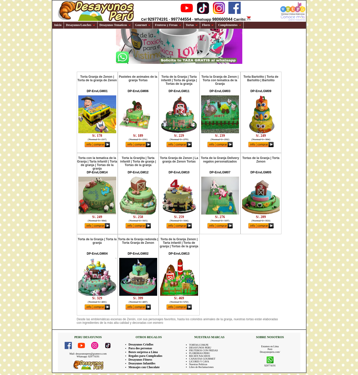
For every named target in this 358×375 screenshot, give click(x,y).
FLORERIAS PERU (199, 353)
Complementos (229, 25)
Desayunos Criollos (141, 344)
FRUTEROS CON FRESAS (203, 350)
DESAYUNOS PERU (200, 347)
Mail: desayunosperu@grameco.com (88, 353)
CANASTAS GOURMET (202, 358)
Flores (208, 25)
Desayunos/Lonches (80, 25)
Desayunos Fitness (140, 359)
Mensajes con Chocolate (144, 367)
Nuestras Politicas (198, 364)
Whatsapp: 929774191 (88, 356)
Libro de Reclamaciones (201, 367)
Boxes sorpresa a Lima (143, 352)
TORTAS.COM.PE (199, 344)
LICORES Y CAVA (199, 361)
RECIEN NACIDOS (199, 356)
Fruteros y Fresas (168, 25)
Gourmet (143, 25)
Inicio (58, 25)
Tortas (192, 25)
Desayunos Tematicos (115, 25)
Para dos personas (140, 348)
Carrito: (243, 19)
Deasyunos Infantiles (142, 363)
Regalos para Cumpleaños (145, 356)
